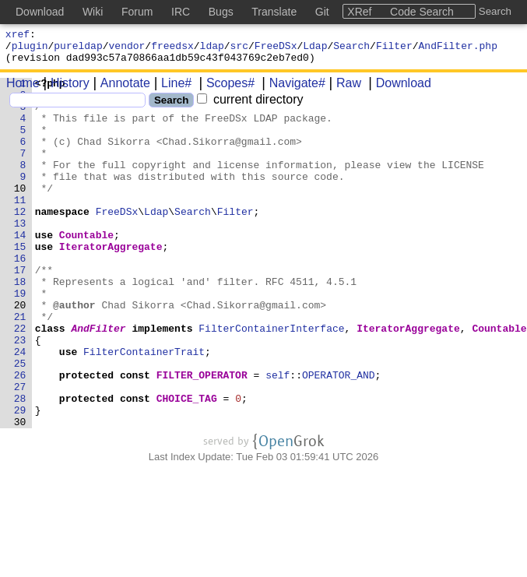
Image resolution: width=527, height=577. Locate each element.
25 (20, 421)
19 (20, 337)
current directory (250, 106)
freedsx (172, 50)
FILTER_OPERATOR (202, 435)
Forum (137, 11)
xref (17, 36)
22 (20, 379)
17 (20, 309)
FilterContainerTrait (145, 407)
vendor (127, 50)
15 (20, 281)
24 (20, 407)
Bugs (221, 11)
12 (20, 239)
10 (20, 211)
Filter (394, 50)
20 (20, 351)
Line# (170, 90)
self (278, 435)
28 (20, 463)
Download (398, 90)
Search (351, 50)
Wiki (93, 11)
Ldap (315, 50)
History (65, 90)
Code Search (422, 11)
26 (20, 435)
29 (20, 477)
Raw (343, 90)
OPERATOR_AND (339, 435)
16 (20, 295)
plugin (30, 50)
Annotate (120, 90)
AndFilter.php (458, 50)
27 (20, 449)
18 (20, 323)
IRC (180, 11)
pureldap (78, 50)
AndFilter (99, 379)
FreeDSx (276, 50)
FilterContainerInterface (272, 379)
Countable (86, 267)
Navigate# (291, 90)
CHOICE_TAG (186, 463)
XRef (359, 11)
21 (20, 365)
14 (20, 267)
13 (20, 253)
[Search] (77, 107)
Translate (274, 11)
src (239, 50)
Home (23, 90)
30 (20, 491)
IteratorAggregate (111, 281)
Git (322, 11)
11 (20, 225)
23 (20, 393)
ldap (212, 50)
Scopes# (225, 90)
